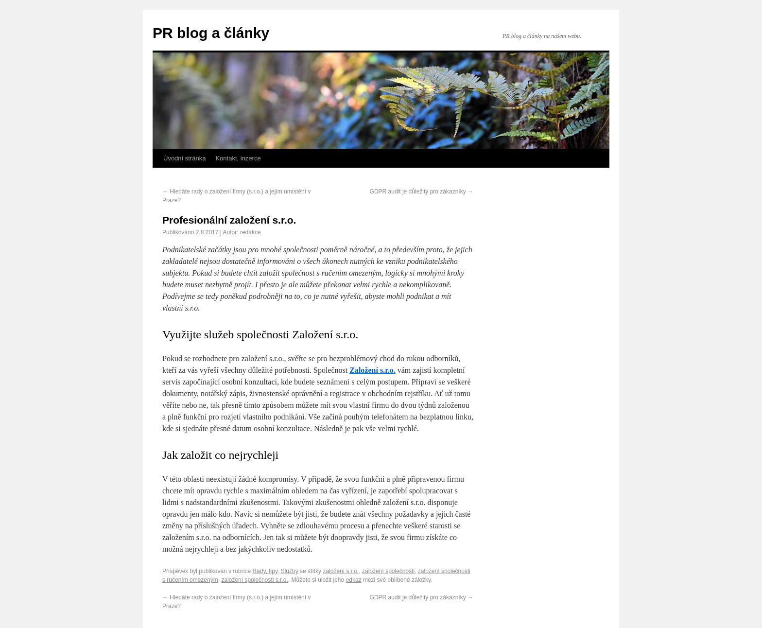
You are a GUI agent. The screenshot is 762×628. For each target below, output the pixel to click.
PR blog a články (211, 33)
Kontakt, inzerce (237, 158)
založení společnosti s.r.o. (254, 579)
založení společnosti (388, 571)
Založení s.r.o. (372, 370)
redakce (250, 232)
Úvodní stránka (184, 158)
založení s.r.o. (341, 571)
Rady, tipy (264, 571)
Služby (289, 571)
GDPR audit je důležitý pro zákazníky (421, 191)
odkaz (354, 579)
